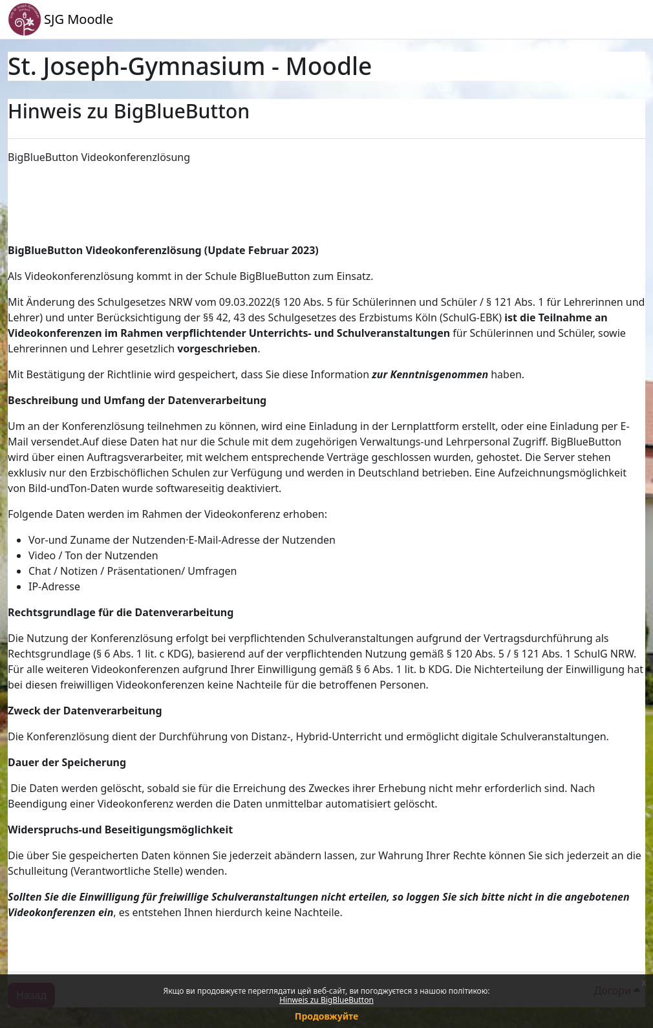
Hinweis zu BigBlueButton (326, 999)
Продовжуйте (326, 1016)
